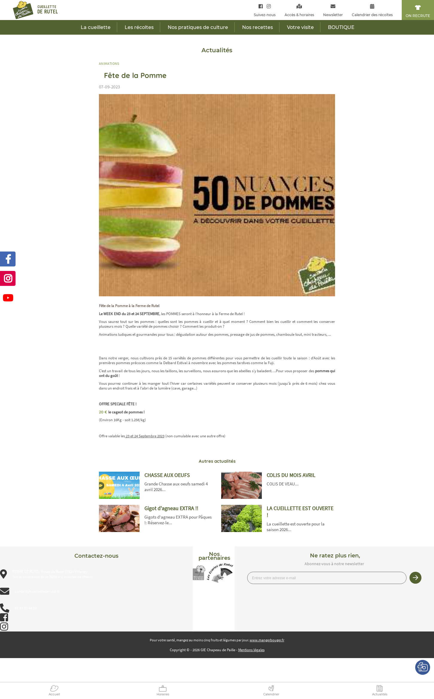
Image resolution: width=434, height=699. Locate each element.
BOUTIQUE (341, 27)
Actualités (379, 694)
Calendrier (271, 694)
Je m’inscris (415, 578)
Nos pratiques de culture (198, 27)
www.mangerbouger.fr (267, 640)
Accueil (54, 694)
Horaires (163, 694)
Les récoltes (139, 27)
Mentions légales (251, 649)
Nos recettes (257, 27)
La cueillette (96, 27)
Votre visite (300, 27)
